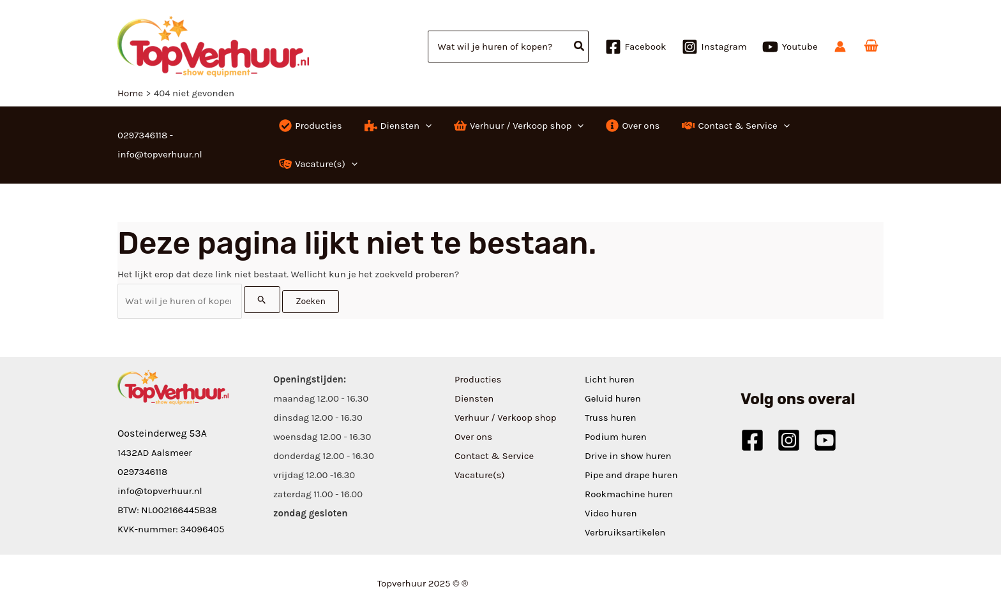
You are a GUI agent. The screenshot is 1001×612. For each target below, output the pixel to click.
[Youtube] (790, 47)
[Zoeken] (579, 46)
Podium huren (616, 436)
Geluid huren (613, 398)
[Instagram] (714, 47)
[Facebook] (635, 47)
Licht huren (610, 379)
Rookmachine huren (629, 494)
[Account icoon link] (840, 46)
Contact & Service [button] (494, 456)
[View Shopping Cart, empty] (871, 46)
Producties (478, 379)
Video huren (611, 513)
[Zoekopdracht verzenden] (262, 299)
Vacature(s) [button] (480, 475)
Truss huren (610, 417)
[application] (425, 125)
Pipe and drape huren (631, 475)
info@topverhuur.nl (159, 491)
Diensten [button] (474, 398)
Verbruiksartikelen (625, 532)
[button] (396, 125)
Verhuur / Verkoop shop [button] (505, 417)
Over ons (473, 436)
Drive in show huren (628, 456)
